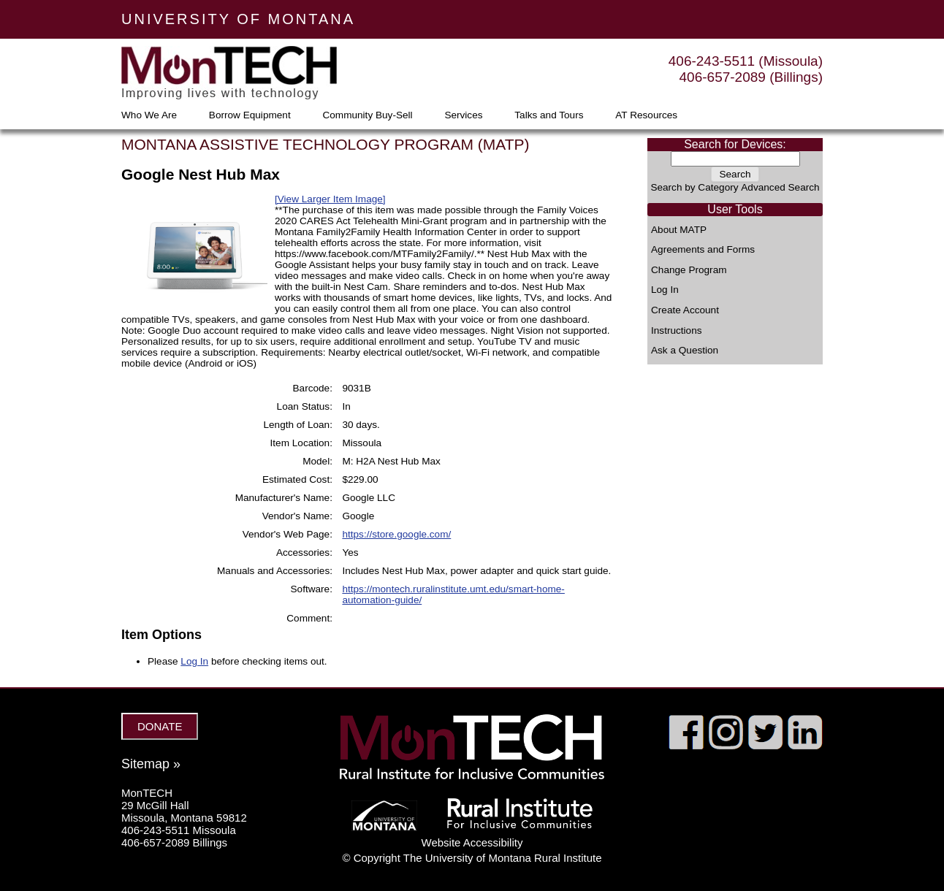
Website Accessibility (472, 842)
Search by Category (694, 187)
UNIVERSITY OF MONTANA (238, 19)
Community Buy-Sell (367, 115)
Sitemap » (150, 764)
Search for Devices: (735, 144)
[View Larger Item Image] (330, 199)
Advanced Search (780, 187)
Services (463, 115)
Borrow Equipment (250, 115)
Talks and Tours (548, 115)
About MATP (679, 230)
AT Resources (646, 115)
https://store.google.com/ (396, 534)
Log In (665, 290)
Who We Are (149, 115)
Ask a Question (684, 350)
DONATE (159, 726)
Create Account (685, 310)
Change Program (689, 270)
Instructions (676, 331)
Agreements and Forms (703, 250)
